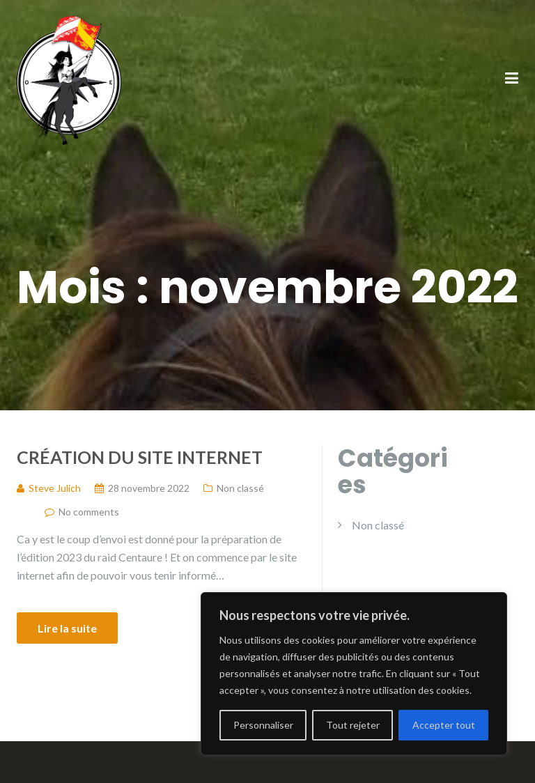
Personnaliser (263, 725)
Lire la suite (67, 628)
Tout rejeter (353, 725)
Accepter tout (443, 725)
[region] (354, 673)
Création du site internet (140, 457)
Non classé (240, 488)
